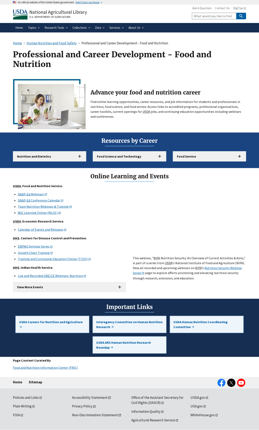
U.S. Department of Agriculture (50, 17)
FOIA (16, 415)
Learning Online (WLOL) (38, 213)
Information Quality (145, 411)
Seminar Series (33, 246)
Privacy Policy (82, 406)
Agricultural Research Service (153, 420)
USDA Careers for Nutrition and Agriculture (51, 324)
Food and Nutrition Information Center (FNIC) (45, 367)
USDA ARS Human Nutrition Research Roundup (123, 344)
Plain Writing (22, 406)
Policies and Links (26, 397)
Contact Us (222, 8)
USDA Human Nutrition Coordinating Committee (200, 324)
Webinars (31, 194)
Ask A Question (202, 8)
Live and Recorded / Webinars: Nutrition (50, 276)
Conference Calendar (39, 200)
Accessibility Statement (90, 397)
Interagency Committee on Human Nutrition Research (129, 324)
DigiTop (238, 8)
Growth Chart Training (34, 253)
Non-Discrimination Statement (95, 415)
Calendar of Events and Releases (40, 229)
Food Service (186, 156)
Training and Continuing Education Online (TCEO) (53, 259)
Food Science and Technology (119, 156)
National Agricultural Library (58, 12)
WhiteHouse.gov (202, 415)
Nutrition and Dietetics (34, 156)
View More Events (30, 287)
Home (17, 382)
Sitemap (35, 382)
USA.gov (196, 406)
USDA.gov (197, 397)
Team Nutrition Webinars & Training (43, 206)
